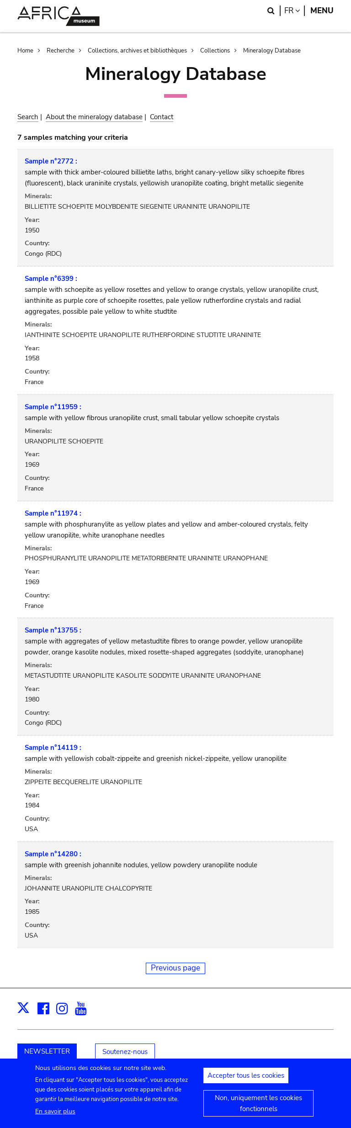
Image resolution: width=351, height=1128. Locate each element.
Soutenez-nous (125, 1051)
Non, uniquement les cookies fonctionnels (258, 1106)
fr (294, 10)
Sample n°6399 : (51, 278)
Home (25, 51)
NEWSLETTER (47, 1051)
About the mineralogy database (94, 116)
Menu (322, 10)
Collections (215, 51)
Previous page (175, 968)
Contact (161, 116)
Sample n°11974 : (53, 513)
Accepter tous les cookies (245, 1078)
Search (27, 116)
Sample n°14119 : (53, 747)
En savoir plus (55, 1114)
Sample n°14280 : (53, 854)
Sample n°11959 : (53, 406)
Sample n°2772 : (51, 161)
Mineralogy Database (272, 51)
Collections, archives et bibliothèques (137, 51)
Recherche (60, 51)
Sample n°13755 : (53, 630)
